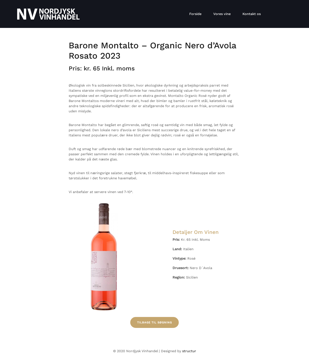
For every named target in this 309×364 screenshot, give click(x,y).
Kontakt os (251, 14)
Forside (195, 14)
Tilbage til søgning (154, 322)
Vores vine (222, 14)
